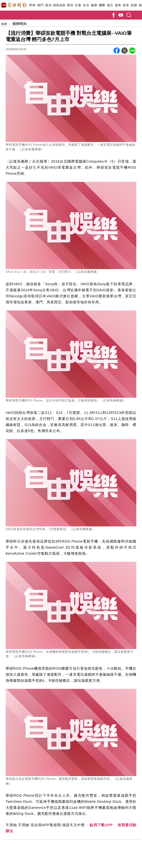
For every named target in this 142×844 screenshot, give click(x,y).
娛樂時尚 (19, 23)
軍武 (70, 5)
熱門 (40, 5)
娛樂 (4, 24)
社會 (78, 5)
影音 (126, 5)
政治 (48, 5)
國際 (102, 5)
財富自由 (59, 5)
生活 (86, 5)
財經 (134, 5)
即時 (32, 5)
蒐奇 (118, 5)
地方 (110, 5)
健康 (94, 5)
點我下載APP (101, 825)
